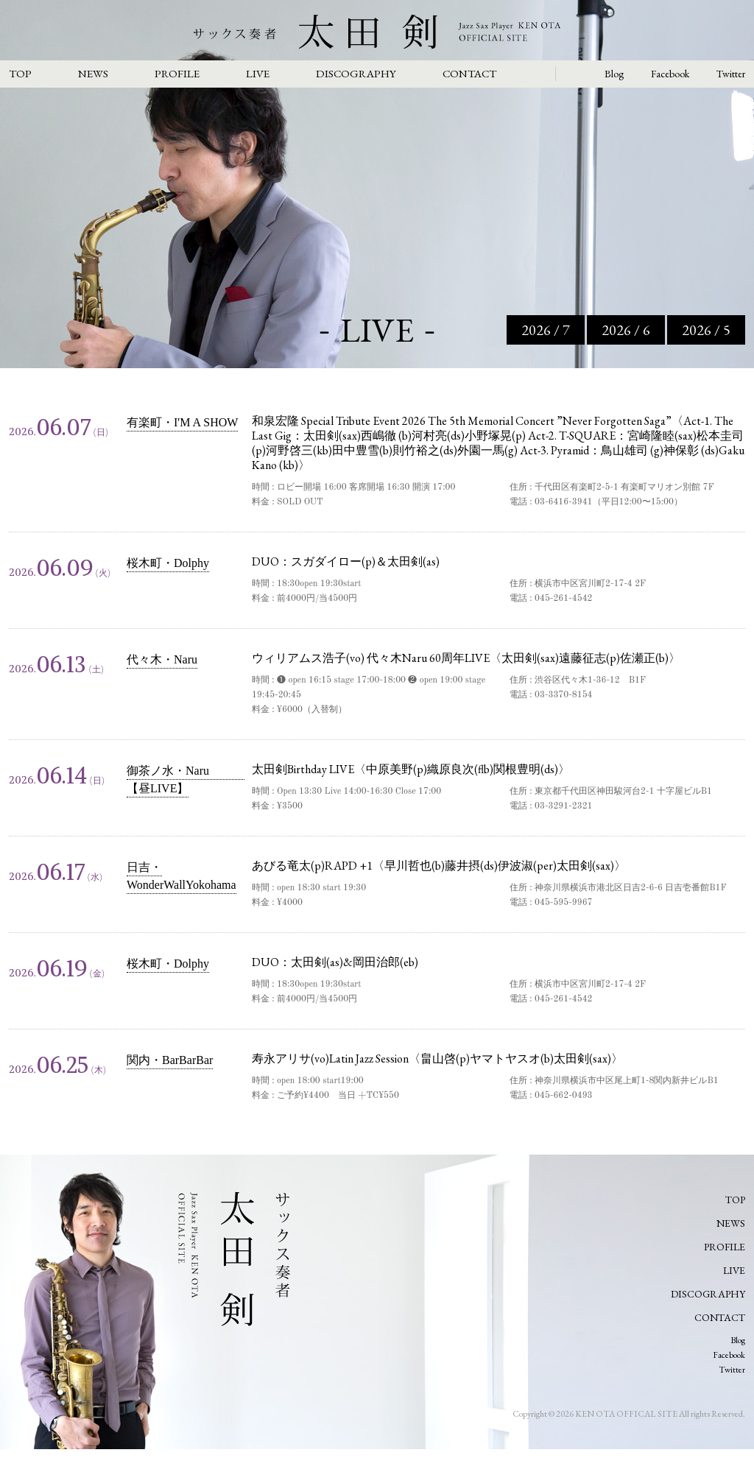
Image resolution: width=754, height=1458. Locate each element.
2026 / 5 (706, 329)
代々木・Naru (162, 659)
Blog (614, 73)
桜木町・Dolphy (168, 563)
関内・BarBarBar (170, 1060)
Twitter (730, 73)
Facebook (670, 73)
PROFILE (177, 73)
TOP (20, 73)
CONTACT (469, 73)
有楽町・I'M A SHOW (182, 422)
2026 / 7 (545, 329)
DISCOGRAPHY (356, 73)
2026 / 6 (626, 329)
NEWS (93, 73)
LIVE (257, 73)
